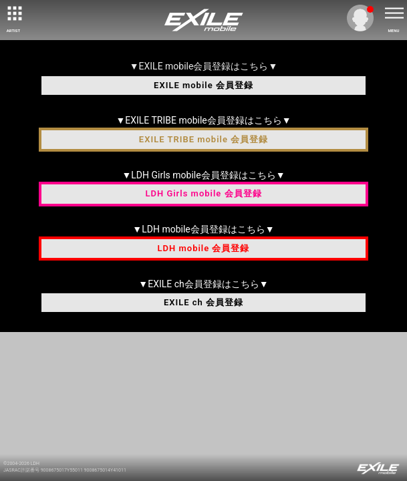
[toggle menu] (393, 13)
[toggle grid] (13, 13)
